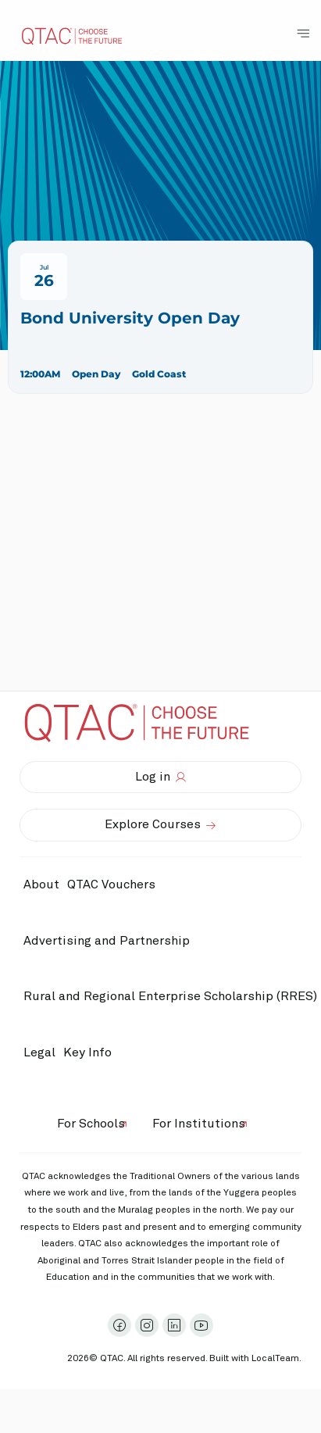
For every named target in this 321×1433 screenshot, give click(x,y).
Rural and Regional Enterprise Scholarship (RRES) (170, 996)
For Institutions (198, 1123)
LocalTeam (275, 1358)
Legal (39, 1052)
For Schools (91, 1123)
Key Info (91, 1052)
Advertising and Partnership (106, 940)
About (41, 884)
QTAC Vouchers (111, 884)
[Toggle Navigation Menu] (303, 33)
